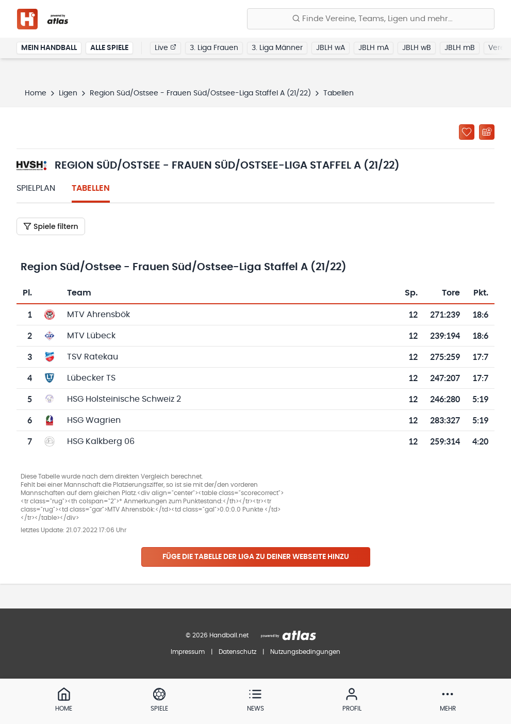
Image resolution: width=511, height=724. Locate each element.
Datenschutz (237, 652)
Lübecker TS (91, 378)
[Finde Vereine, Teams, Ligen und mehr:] (370, 19)
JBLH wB (416, 48)
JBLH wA (330, 48)
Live (165, 48)
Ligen (68, 93)
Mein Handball (49, 48)
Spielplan (36, 188)
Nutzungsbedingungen (305, 652)
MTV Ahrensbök (98, 314)
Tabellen (91, 188)
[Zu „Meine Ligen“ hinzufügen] (466, 132)
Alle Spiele (109, 48)
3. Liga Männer (277, 48)
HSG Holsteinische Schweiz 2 (124, 399)
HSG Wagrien (94, 420)
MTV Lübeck (91, 336)
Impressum (188, 652)
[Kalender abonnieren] (486, 132)
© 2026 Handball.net (217, 635)
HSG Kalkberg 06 (101, 441)
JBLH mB (459, 48)
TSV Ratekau (92, 357)
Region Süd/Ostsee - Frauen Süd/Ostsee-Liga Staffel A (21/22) (200, 93)
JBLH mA (373, 48)
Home (35, 93)
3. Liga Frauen (214, 48)
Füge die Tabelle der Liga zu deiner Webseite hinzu (255, 557)
